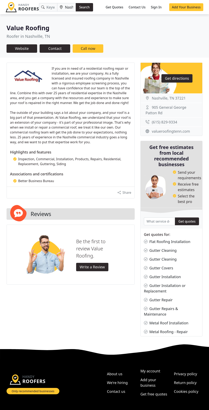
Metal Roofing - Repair (166, 332)
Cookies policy (186, 391)
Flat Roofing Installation (167, 241)
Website (22, 48)
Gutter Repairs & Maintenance (161, 311)
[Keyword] (48, 7)
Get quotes (187, 221)
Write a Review (92, 266)
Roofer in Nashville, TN (28, 36)
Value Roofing (28, 28)
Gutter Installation (162, 277)
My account (150, 371)
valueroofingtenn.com (171, 131)
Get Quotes (114, 7)
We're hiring (117, 382)
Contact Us (137, 7)
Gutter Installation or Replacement (165, 288)
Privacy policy (185, 373)
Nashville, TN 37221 (169, 98)
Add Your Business (186, 7)
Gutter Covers (158, 268)
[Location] (66, 7)
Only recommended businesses (33, 391)
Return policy (185, 382)
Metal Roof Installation (166, 323)
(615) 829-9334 (164, 122)
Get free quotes (153, 394)
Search (84, 7)
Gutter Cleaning (160, 250)
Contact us (116, 391)
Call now (88, 48)
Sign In (156, 7)
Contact (55, 48)
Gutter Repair (158, 300)
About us (114, 373)
